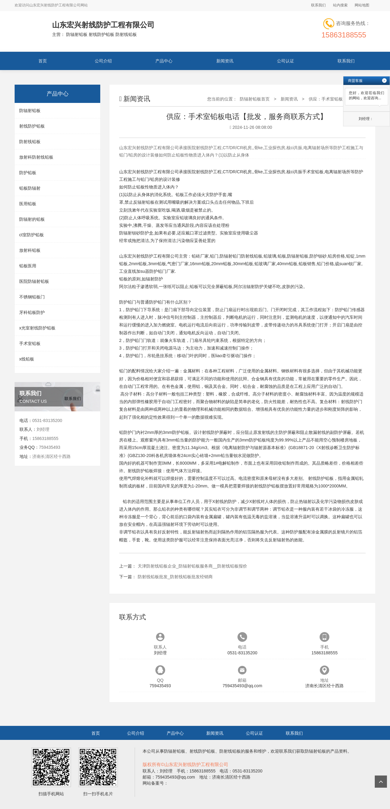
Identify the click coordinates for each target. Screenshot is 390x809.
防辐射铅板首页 (255, 99)
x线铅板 (26, 359)
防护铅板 (27, 172)
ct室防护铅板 (31, 234)
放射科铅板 (30, 250)
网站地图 (362, 5)
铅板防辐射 (30, 188)
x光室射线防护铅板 (37, 327)
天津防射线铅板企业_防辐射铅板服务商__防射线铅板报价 (192, 566)
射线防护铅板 (32, 126)
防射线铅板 (30, 141)
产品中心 (163, 60)
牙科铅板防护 (32, 312)
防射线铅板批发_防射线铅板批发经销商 (175, 576)
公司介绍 (103, 60)
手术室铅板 (30, 343)
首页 (42, 60)
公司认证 (285, 60)
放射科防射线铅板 (36, 157)
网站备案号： (155, 783)
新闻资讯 (224, 60)
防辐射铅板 (30, 110)
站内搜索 (340, 5)
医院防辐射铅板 (34, 281)
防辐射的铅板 (32, 219)
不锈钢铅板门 (32, 296)
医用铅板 (27, 203)
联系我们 (318, 5)
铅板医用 (27, 265)
